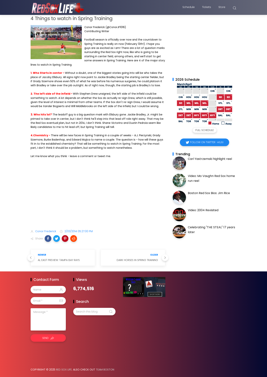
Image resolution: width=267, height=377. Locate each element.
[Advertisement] (98, 197)
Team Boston (105, 369)
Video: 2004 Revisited (203, 210)
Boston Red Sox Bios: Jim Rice (209, 193)
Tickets (206, 8)
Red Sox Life (64, 369)
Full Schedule (204, 130)
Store (221, 8)
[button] (48, 238)
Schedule (188, 8)
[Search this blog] (94, 311)
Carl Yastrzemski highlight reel (210, 159)
